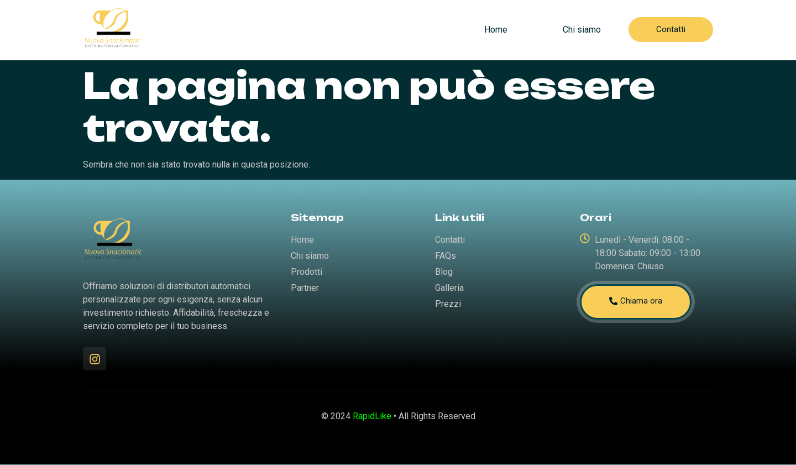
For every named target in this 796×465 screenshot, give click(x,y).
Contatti (670, 29)
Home (495, 29)
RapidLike (372, 416)
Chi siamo (582, 29)
